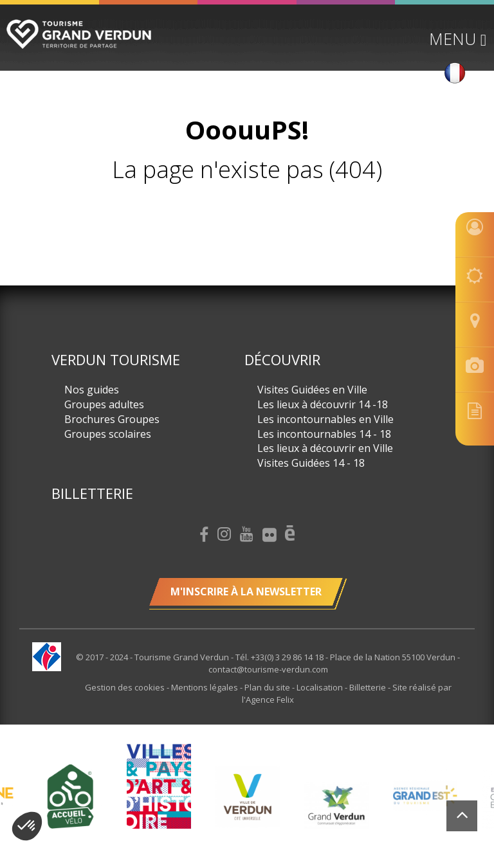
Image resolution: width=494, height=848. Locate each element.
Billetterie (92, 493)
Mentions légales (205, 687)
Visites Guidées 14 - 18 (311, 463)
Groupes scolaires (107, 434)
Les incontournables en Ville (325, 419)
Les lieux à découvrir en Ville (325, 448)
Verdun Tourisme (115, 359)
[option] (247, 796)
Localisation (321, 687)
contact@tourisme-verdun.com (268, 669)
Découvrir (282, 359)
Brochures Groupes (112, 419)
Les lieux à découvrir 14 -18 (322, 404)
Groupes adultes (104, 404)
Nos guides (91, 390)
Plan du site (268, 687)
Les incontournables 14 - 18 (324, 434)
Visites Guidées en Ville (312, 390)
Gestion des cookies (126, 687)
